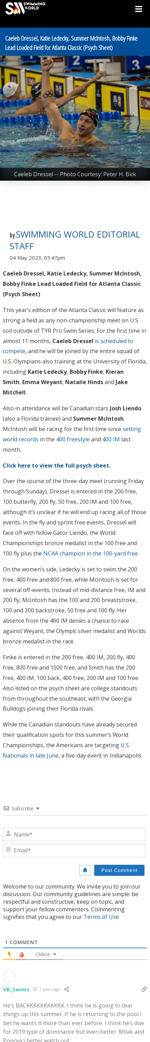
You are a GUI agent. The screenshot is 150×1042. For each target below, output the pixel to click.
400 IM (111, 439)
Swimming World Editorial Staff (75, 240)
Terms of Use (101, 917)
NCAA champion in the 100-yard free (90, 553)
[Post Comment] (119, 870)
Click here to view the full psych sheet (56, 465)
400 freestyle (73, 439)
